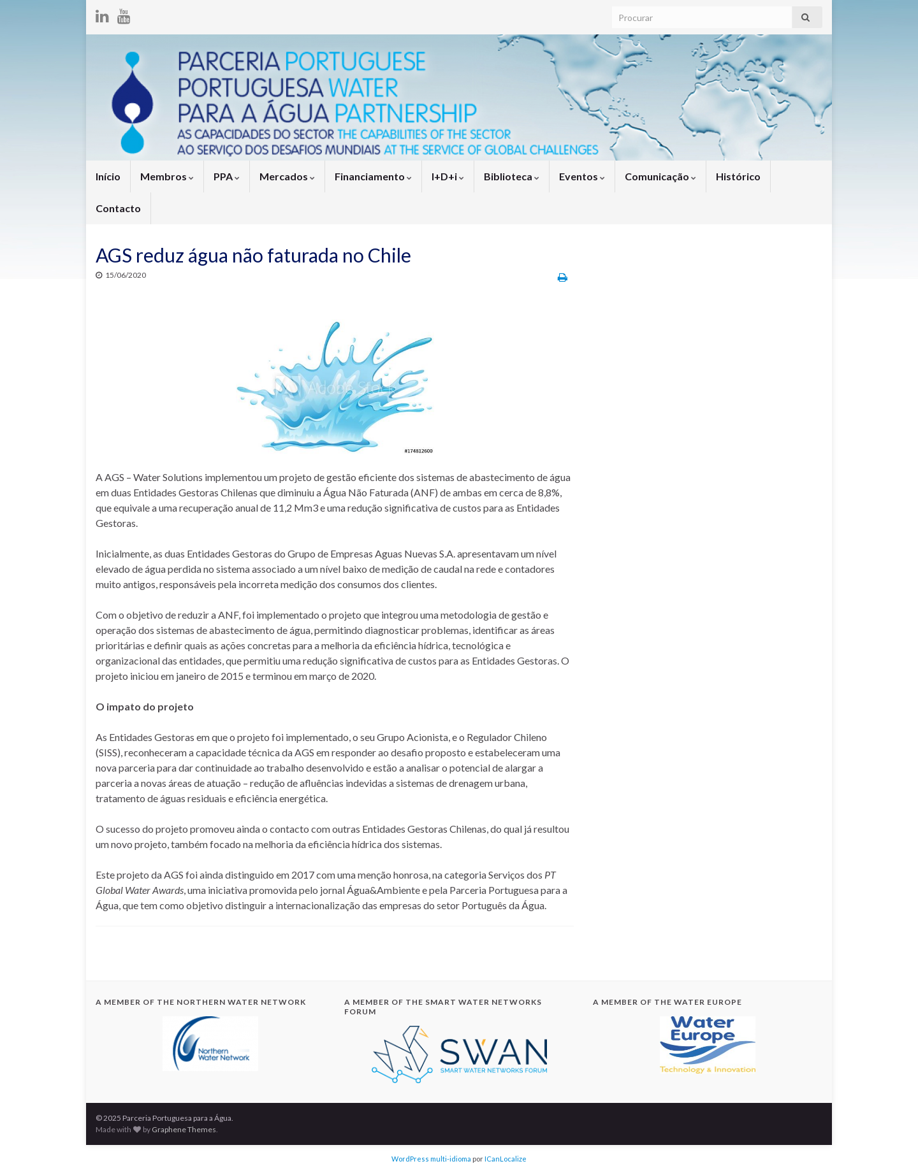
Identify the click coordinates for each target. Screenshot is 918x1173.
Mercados (287, 176)
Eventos (582, 176)
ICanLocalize (505, 1159)
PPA (227, 176)
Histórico (738, 176)
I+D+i (448, 176)
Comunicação (660, 176)
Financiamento (373, 176)
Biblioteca (511, 176)
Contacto (118, 208)
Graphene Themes (184, 1129)
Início (108, 176)
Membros (167, 176)
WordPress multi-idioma (431, 1159)
